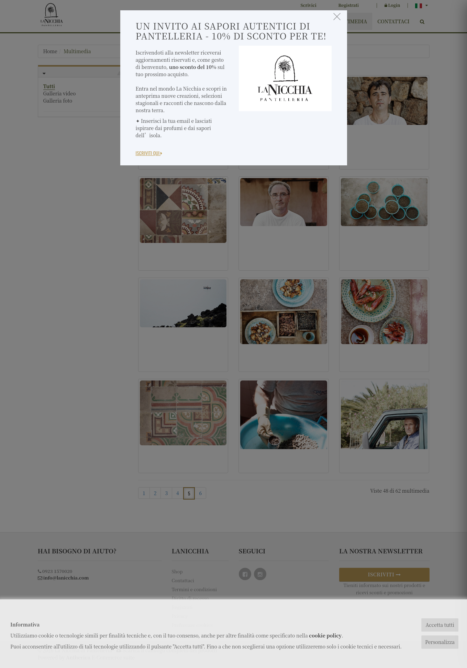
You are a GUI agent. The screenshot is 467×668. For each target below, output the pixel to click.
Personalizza (440, 641)
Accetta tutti (439, 624)
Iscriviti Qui (149, 152)
